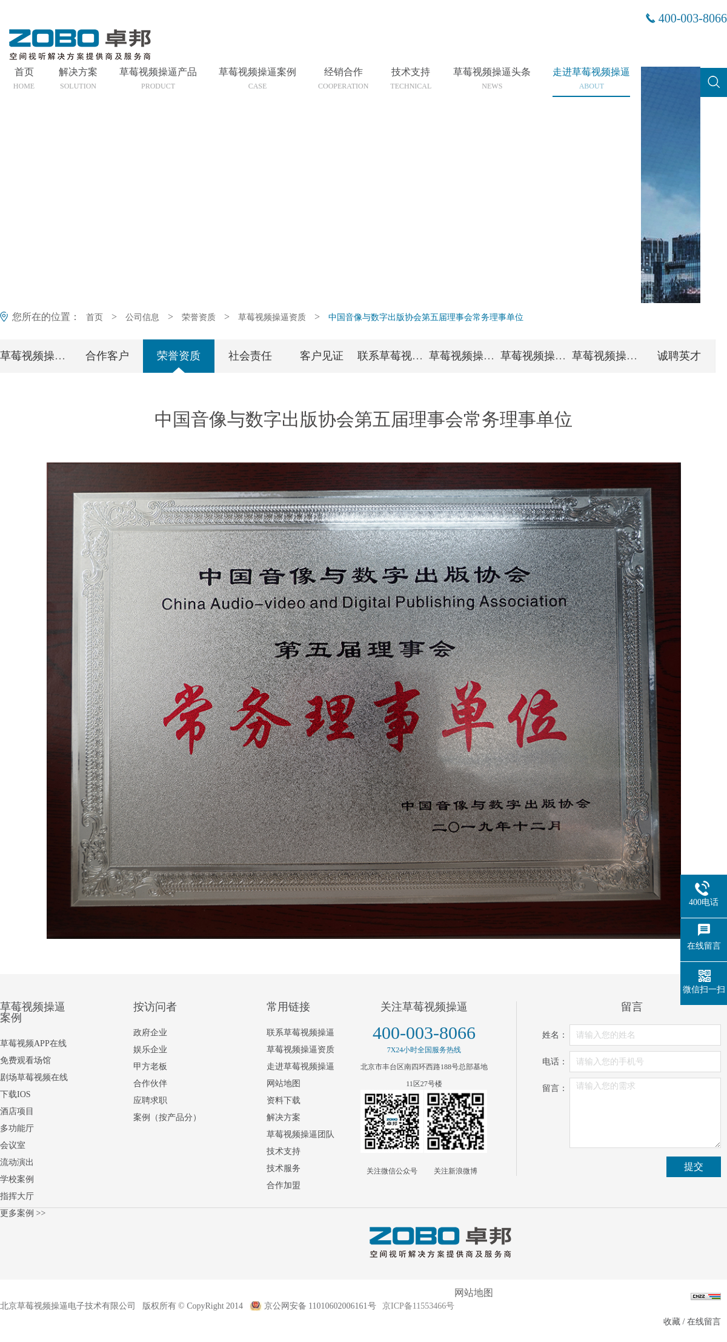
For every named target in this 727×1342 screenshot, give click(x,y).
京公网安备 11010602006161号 (320, 1305)
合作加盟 (283, 1185)
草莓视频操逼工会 (615, 356)
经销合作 (343, 78)
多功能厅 (17, 1128)
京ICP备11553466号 (418, 1305)
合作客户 (107, 356)
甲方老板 (150, 1066)
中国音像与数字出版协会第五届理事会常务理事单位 (425, 317)
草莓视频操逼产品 (158, 78)
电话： (555, 1061)
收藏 (671, 1321)
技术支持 (410, 78)
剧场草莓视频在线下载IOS (34, 1086)
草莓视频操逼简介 (43, 356)
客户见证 (322, 356)
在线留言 (704, 1321)
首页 (24, 78)
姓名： (555, 1035)
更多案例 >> (22, 1213)
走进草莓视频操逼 (591, 78)
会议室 (12, 1145)
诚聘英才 (679, 356)
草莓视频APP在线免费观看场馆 (33, 1052)
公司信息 (142, 317)
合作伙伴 (150, 1083)
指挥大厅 (17, 1196)
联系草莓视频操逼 (401, 356)
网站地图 (283, 1083)
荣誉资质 (199, 317)
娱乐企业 (150, 1049)
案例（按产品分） (167, 1117)
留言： (555, 1088)
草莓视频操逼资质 (272, 317)
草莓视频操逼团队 (472, 356)
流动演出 (17, 1162)
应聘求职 (150, 1100)
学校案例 (17, 1179)
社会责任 (250, 356)
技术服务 (283, 1168)
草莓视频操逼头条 (492, 78)
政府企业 (150, 1032)
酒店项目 (17, 1111)
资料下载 (283, 1100)
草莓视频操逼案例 (257, 78)
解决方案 (78, 78)
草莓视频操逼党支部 (549, 356)
